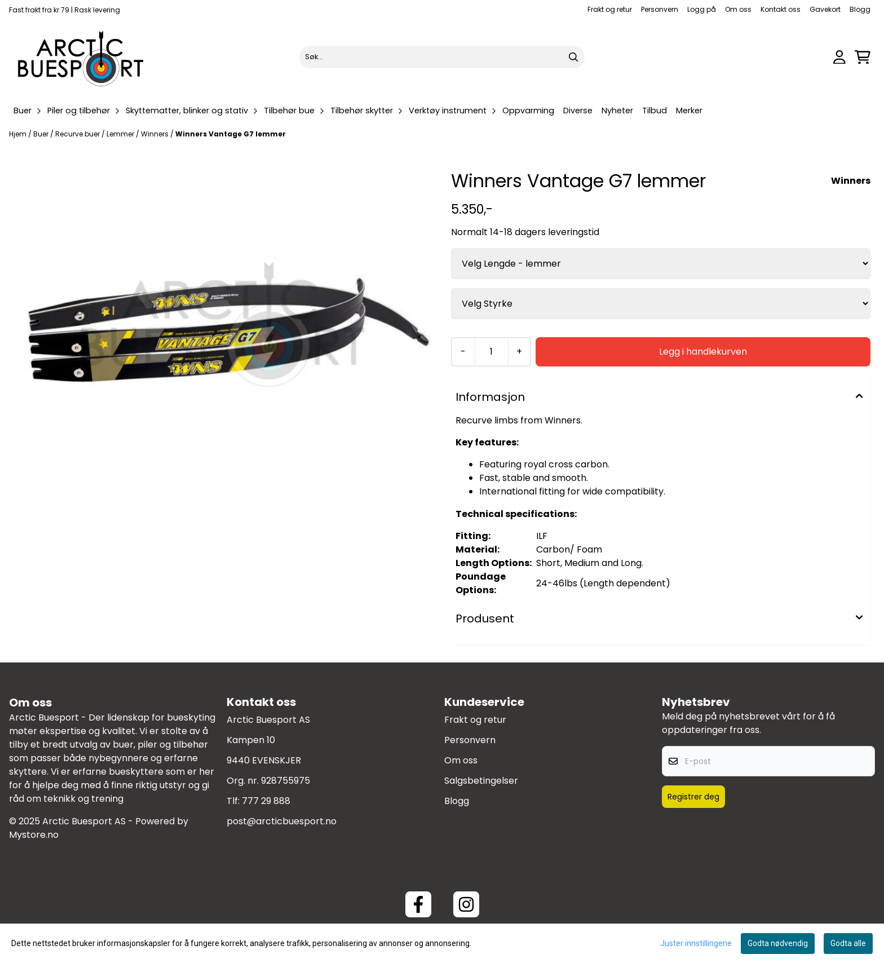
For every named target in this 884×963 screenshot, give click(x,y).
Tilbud (654, 110)
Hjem (18, 134)
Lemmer (121, 134)
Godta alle (848, 943)
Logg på (701, 9)
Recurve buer (78, 134)
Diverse (578, 110)
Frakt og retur (609, 9)
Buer (41, 134)
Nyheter (617, 110)
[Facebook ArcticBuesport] (418, 904)
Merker (689, 110)
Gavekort (825, 9)
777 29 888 (266, 800)
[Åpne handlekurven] (862, 57)
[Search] (573, 57)
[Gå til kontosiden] (839, 57)
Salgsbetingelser (481, 780)
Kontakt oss (781, 9)
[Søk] (442, 57)
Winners (155, 134)
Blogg (860, 9)
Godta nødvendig (778, 943)
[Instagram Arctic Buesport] (466, 904)
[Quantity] (491, 351)
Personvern (659, 9)
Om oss (738, 9)
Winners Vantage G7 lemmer (230, 134)
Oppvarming (528, 110)
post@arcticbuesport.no (282, 821)
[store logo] (81, 57)
